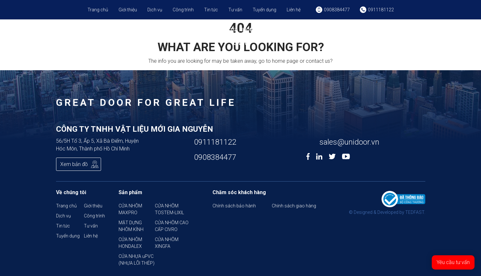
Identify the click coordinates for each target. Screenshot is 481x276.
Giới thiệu (128, 9)
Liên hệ (294, 9)
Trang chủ (97, 9)
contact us (318, 61)
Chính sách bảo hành (234, 205)
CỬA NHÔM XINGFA (324, 33)
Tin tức (211, 9)
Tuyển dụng (264, 9)
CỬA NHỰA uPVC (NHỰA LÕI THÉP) (368, 36)
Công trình (183, 9)
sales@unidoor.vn (349, 142)
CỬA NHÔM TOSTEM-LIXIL (156, 33)
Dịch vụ (154, 9)
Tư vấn (235, 9)
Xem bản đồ (74, 164)
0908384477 (215, 157)
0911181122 (215, 142)
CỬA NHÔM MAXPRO (112, 33)
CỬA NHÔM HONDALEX (282, 33)
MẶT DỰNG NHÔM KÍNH (198, 33)
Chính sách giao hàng (294, 205)
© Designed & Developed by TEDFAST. (387, 212)
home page (285, 61)
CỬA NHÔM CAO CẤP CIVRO (240, 36)
